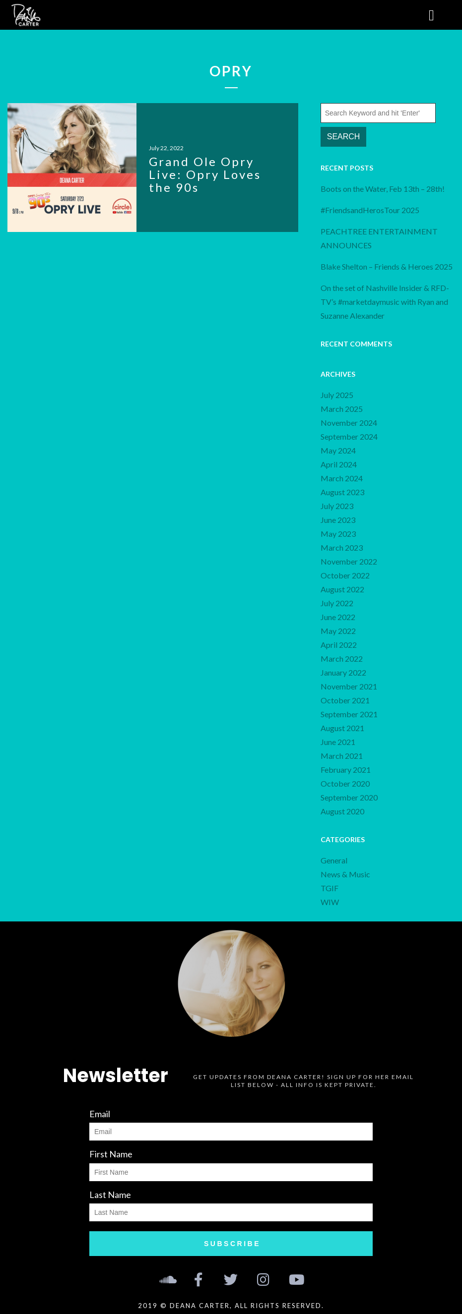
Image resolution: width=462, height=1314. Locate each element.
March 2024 (342, 478)
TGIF (329, 888)
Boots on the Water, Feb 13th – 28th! (383, 188)
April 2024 (339, 464)
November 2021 (349, 686)
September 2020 (349, 797)
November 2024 (349, 422)
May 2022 (338, 630)
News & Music (345, 874)
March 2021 (342, 755)
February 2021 (346, 769)
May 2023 (338, 533)
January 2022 (343, 672)
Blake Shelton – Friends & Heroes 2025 (387, 266)
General (334, 860)
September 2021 (349, 714)
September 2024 (349, 436)
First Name (110, 1153)
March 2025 (342, 408)
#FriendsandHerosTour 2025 (370, 210)
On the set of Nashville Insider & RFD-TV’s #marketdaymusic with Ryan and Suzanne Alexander (385, 301)
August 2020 (342, 811)
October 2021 (345, 700)
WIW (330, 902)
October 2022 (345, 575)
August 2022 (342, 589)
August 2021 (342, 728)
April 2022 (339, 644)
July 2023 (337, 506)
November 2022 (349, 561)
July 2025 (337, 395)
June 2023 (338, 519)
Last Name (110, 1194)
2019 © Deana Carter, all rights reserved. (231, 1306)
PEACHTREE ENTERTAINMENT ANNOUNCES (379, 238)
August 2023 (342, 492)
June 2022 (338, 617)
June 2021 (338, 741)
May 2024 (338, 450)
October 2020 (345, 783)
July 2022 (337, 603)
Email (99, 1113)
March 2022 (342, 658)
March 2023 (342, 547)
